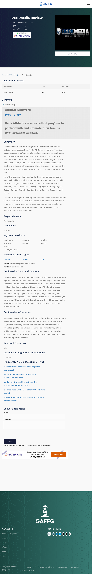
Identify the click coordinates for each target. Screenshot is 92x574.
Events (4, 551)
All (42, 259)
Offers (4, 547)
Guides (4, 543)
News (4, 556)
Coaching (5, 538)
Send (10, 441)
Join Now (72, 54)
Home (4, 75)
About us (29, 567)
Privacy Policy (28, 570)
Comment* (7, 419)
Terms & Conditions (46, 567)
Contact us (62, 567)
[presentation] (22, 434)
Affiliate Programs (14, 75)
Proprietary (13, 114)
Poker (25, 259)
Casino (7, 259)
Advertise (75, 567)
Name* (6, 412)
